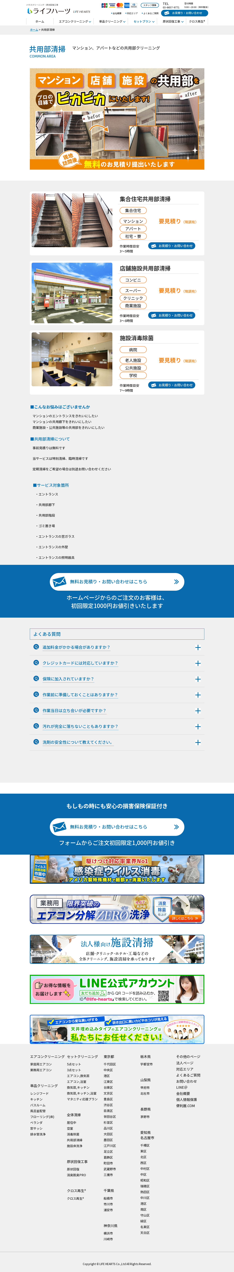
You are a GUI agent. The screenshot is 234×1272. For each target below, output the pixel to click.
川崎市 (108, 1239)
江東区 (108, 1081)
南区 (143, 1209)
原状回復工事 (171, 21)
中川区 (145, 1197)
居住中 (71, 1122)
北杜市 (145, 1093)
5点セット (74, 1064)
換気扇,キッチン (78, 1087)
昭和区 (145, 1180)
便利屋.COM (185, 1105)
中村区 (145, 1168)
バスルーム (37, 1105)
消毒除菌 (73, 1134)
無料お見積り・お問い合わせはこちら (100, 582)
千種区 (145, 1145)
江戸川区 (110, 1145)
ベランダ (36, 1122)
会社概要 (117, 13)
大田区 (108, 1134)
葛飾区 (108, 1157)
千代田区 (110, 1064)
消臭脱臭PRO (76, 1175)
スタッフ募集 (149, 5)
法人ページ (184, 1062)
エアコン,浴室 (76, 1081)
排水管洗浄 (38, 1134)
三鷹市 (108, 1174)
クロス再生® (197, 21)
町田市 (108, 1163)
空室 (70, 1128)
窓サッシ (36, 1128)
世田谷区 (110, 1116)
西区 (143, 1162)
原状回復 (73, 1169)
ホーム (39, 21)
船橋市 (108, 1198)
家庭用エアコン (41, 1064)
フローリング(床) (42, 1116)
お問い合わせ (186, 1081)
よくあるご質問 (151, 13)
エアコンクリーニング (73, 21)
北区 (143, 1157)
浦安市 (108, 1210)
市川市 (108, 1204)
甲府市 (145, 1087)
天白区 (145, 1232)
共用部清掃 (74, 1140)
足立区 (108, 1151)
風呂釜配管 (38, 1111)
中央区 (108, 1070)
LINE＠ (181, 1087)
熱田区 (145, 1192)
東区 (143, 1151)
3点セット (74, 1070)
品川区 (108, 1128)
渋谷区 (108, 1105)
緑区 (143, 1221)
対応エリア (132, 13)
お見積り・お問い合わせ (183, 13)
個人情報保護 (186, 1099)
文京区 (108, 1093)
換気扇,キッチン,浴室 (82, 1093)
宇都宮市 (146, 1064)
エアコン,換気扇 (78, 1075)
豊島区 (108, 1099)
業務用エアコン (41, 1070)
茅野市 (145, 1116)
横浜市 (108, 1233)
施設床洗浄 (74, 1145)
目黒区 (108, 1110)
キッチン (36, 1099)
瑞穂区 (145, 1186)
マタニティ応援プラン (82, 1099)
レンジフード (39, 1093)
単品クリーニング (110, 21)
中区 (143, 1174)
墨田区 (108, 1139)
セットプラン (142, 21)
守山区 (145, 1215)
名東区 (145, 1226)
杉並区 (108, 1122)
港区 (107, 1075)
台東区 (108, 1087)
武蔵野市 (110, 1169)
